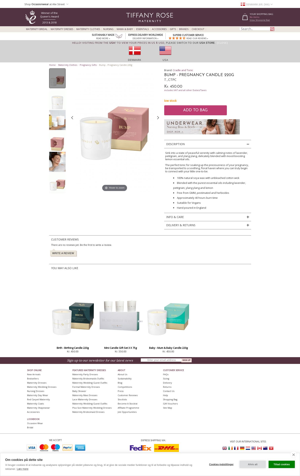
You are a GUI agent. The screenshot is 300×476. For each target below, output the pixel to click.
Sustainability (125, 378)
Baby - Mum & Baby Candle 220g (168, 348)
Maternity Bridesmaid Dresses (88, 411)
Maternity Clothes (88, 29)
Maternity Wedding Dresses (41, 386)
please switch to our (190, 43)
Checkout (198, 29)
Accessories (159, 29)
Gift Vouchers (170, 403)
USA (165, 60)
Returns (167, 386)
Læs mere (22, 468)
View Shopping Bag (260, 19)
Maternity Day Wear (37, 395)
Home (52, 64)
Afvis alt (252, 464)
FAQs (165, 374)
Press (120, 391)
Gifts (173, 29)
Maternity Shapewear (38, 407)
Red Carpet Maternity (38, 399)
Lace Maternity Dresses (84, 399)
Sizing (166, 378)
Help (165, 395)
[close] (293, 454)
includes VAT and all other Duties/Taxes (185, 90)
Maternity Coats (35, 403)
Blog (120, 382)
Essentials (142, 29)
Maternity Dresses (62, 29)
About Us (122, 374)
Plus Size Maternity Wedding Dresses (92, 407)
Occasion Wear (35, 423)
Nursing (108, 29)
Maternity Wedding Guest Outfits (89, 382)
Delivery (167, 382)
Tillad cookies (282, 464)
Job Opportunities (127, 411)
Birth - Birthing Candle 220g (73, 348)
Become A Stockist (127, 403)
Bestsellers (33, 378)
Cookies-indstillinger (221, 464)
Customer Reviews (128, 395)
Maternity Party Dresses (85, 374)
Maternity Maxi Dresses (84, 395)
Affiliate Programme (128, 407)
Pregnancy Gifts (88, 64)
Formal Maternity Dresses (86, 386)
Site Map (167, 407)
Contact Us (168, 391)
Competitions (125, 386)
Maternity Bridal (37, 29)
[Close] (222, 43)
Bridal (30, 427)
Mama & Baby (125, 29)
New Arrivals (33, 374)
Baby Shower (79, 391)
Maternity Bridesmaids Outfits (88, 378)
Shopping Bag (170, 399)
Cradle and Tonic (183, 70)
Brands (183, 29)
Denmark (134, 60)
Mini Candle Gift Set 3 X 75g (120, 348)
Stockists (122, 399)
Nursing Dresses (35, 391)
